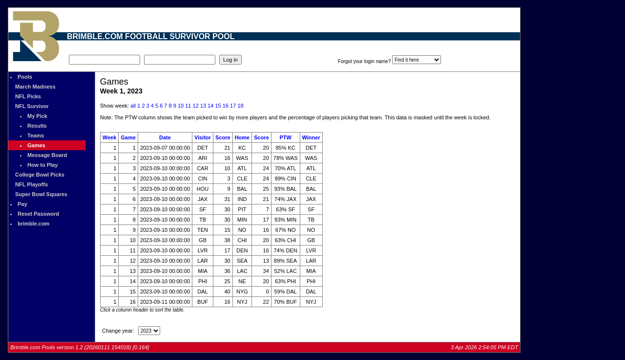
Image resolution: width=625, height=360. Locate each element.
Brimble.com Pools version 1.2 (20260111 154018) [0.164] (79, 347)
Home (242, 137)
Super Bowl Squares (41, 194)
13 (203, 106)
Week (110, 137)
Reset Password (38, 214)
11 (188, 106)
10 (181, 106)
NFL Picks (28, 96)
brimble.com (33, 223)
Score (222, 137)
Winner (311, 137)
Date (165, 137)
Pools (25, 77)
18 (240, 106)
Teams (35, 135)
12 (196, 106)
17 (233, 106)
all (133, 106)
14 (210, 106)
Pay (22, 204)
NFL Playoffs (31, 184)
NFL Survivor (32, 106)
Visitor (202, 137)
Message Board (47, 155)
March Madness (35, 87)
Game (128, 137)
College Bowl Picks (39, 175)
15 (218, 106)
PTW (285, 137)
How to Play (42, 165)
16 (226, 106)
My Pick (37, 116)
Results (37, 126)
